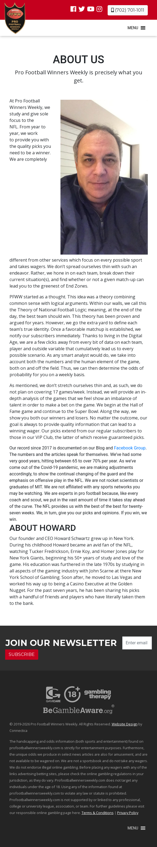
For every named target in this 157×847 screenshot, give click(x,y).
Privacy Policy (127, 812)
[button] (132, 28)
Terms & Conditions (98, 812)
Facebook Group (130, 448)
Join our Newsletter (61, 643)
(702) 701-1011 (127, 10)
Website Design (124, 724)
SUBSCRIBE (22, 654)
